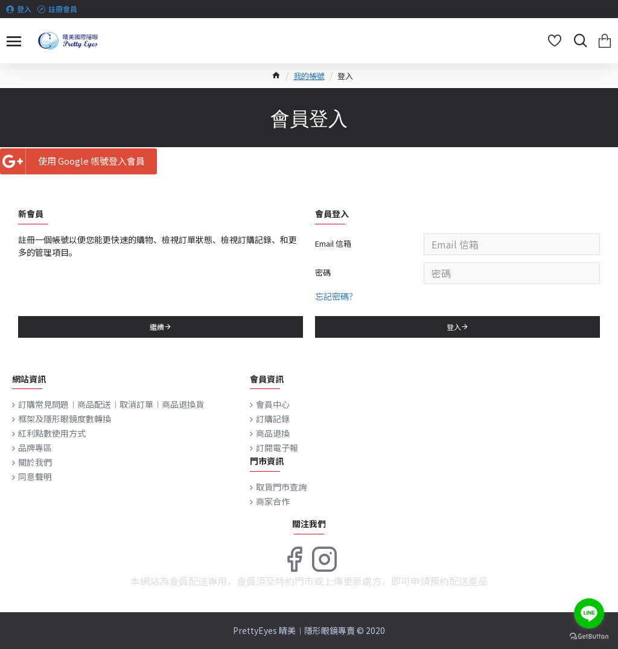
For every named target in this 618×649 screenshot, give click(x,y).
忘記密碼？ (336, 296)
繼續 (157, 326)
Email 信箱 (333, 243)
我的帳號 (309, 75)
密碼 (323, 272)
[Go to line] (589, 613)
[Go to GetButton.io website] (589, 637)
